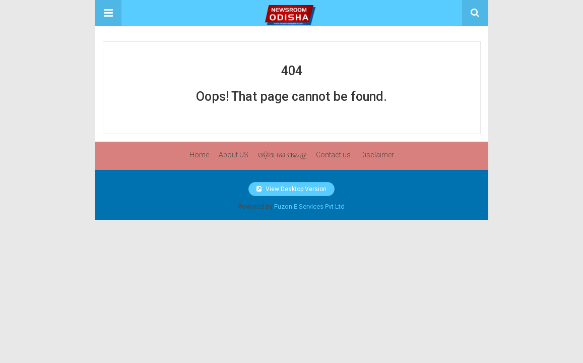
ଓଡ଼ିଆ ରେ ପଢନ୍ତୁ (282, 155)
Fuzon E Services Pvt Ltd (309, 206)
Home (199, 155)
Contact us (333, 155)
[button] (108, 13)
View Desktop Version (291, 189)
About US (233, 155)
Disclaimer (377, 155)
